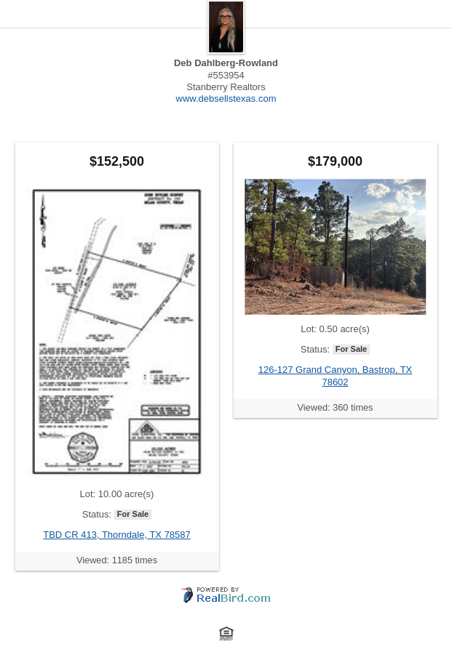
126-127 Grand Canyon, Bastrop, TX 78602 (335, 375)
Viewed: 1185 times (116, 560)
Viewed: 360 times (335, 407)
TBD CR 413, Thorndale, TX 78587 (117, 534)
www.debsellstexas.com (226, 98)
